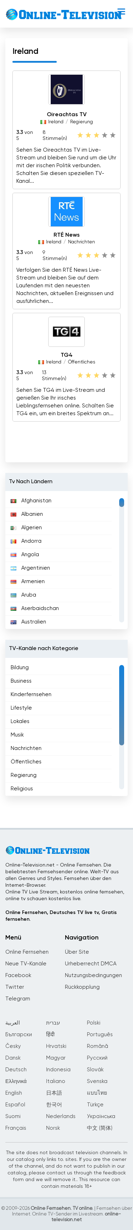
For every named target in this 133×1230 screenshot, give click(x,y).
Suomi (13, 1116)
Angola (25, 554)
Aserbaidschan (35, 608)
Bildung (20, 667)
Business (21, 681)
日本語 (54, 1093)
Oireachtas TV (67, 115)
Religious (22, 788)
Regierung (81, 122)
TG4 (67, 355)
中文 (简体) (99, 1128)
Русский (97, 1058)
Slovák (95, 1069)
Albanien (27, 514)
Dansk (13, 1058)
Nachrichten (81, 242)
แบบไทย (97, 1093)
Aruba (23, 595)
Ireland (55, 122)
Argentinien (30, 568)
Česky (13, 1046)
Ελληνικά (16, 1081)
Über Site (77, 952)
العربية (12, 1023)
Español (15, 1104)
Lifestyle (21, 708)
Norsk (53, 1128)
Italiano (55, 1081)
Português (100, 1034)
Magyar (56, 1058)
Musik (17, 735)
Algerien (26, 527)
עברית (53, 1023)
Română (97, 1046)
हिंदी (50, 1034)
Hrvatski (56, 1046)
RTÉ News (67, 235)
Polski (93, 1023)
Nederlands (61, 1116)
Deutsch (16, 1069)
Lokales (20, 721)
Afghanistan (31, 500)
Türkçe (95, 1104)
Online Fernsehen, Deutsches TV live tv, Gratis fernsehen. (61, 916)
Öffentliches (81, 362)
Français (15, 1128)
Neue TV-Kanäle (25, 963)
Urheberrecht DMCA (90, 963)
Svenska (97, 1081)
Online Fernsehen (27, 952)
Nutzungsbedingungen (93, 975)
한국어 (54, 1104)
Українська (101, 1116)
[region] (66, 560)
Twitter (14, 987)
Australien (28, 622)
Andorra (26, 541)
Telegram (17, 999)
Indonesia (58, 1069)
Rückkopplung (82, 987)
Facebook (18, 975)
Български (18, 1034)
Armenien (28, 581)
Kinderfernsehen (31, 694)
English (13, 1093)
